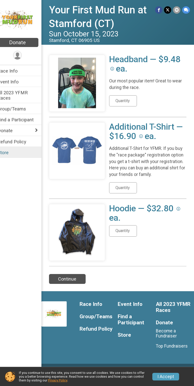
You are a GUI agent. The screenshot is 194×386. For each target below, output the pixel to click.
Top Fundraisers (173, 352)
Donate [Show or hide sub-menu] (11, 130)
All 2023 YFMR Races (19, 95)
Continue (74, 285)
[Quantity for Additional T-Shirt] (129, 194)
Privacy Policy (57, 380)
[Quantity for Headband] (129, 100)
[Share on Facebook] (159, 10)
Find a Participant (22, 119)
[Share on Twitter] (168, 10)
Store (9, 152)
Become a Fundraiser (168, 340)
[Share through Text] (186, 10)
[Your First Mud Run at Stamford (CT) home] (24, 19)
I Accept (165, 376)
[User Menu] (24, 55)
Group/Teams (18, 108)
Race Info (14, 71)
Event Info (14, 81)
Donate (24, 42)
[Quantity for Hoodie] (129, 237)
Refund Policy (18, 141)
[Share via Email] (177, 10)
